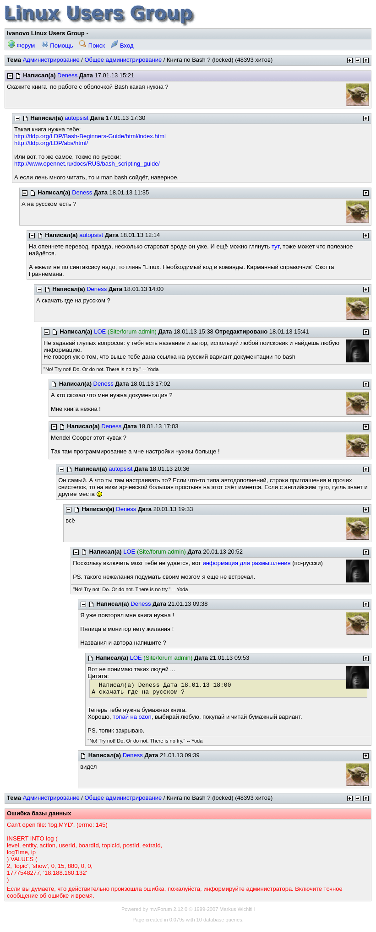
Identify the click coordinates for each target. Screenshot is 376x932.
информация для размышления (246, 563)
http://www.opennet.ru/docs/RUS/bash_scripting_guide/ (87, 163)
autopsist (76, 117)
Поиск (92, 45)
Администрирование (51, 59)
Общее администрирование (123, 59)
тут (275, 246)
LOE (100, 331)
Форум (21, 45)
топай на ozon (132, 716)
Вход (122, 45)
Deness (67, 75)
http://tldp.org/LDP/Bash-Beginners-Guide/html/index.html (90, 136)
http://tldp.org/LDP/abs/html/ (51, 143)
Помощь (57, 45)
